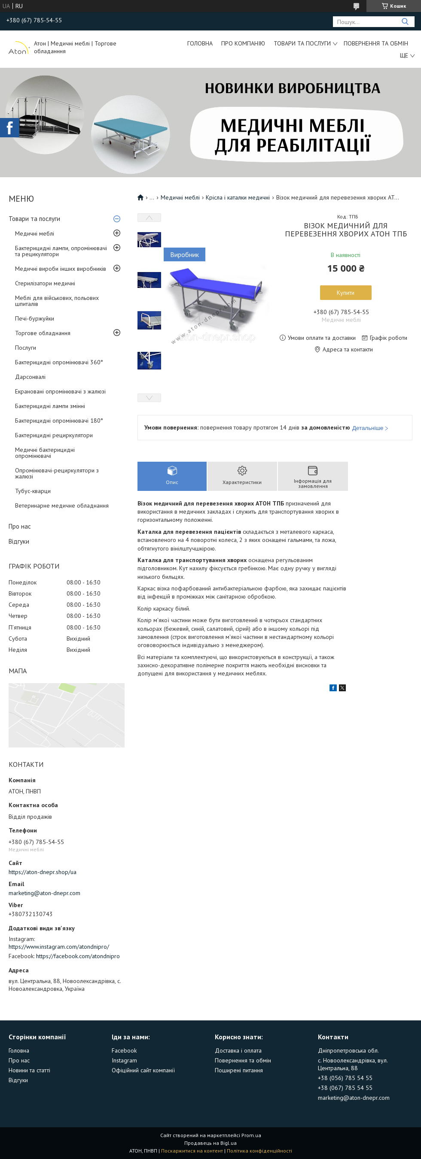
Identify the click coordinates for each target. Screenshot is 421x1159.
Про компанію (243, 43)
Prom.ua (251, 1135)
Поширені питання (239, 1070)
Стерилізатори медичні (45, 283)
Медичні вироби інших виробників (60, 268)
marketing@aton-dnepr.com (44, 893)
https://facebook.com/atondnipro (78, 956)
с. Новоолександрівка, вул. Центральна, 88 (352, 1064)
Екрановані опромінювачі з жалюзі (60, 391)
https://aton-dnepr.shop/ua (42, 872)
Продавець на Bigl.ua (210, 1143)
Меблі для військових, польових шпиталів (57, 301)
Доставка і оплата (238, 1050)
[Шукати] (405, 21)
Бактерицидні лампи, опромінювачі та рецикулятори (61, 251)
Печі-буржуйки (34, 318)
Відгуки (19, 541)
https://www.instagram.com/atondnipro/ (59, 946)
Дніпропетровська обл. (348, 1050)
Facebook (124, 1050)
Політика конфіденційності (259, 1150)
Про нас (20, 526)
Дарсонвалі (30, 377)
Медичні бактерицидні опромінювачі (45, 453)
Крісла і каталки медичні (238, 197)
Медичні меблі (34, 233)
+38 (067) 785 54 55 (345, 1088)
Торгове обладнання (42, 333)
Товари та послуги (302, 43)
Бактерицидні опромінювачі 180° (59, 420)
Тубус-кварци (33, 491)
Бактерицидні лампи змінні (50, 406)
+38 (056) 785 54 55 (345, 1078)
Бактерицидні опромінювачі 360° (59, 362)
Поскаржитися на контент (192, 1150)
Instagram (124, 1060)
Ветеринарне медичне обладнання (62, 505)
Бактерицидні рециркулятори (54, 435)
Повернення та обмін (376, 43)
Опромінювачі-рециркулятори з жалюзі (57, 473)
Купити (345, 293)
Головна (200, 43)
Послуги (25, 347)
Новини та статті (29, 1070)
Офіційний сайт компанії (143, 1070)
